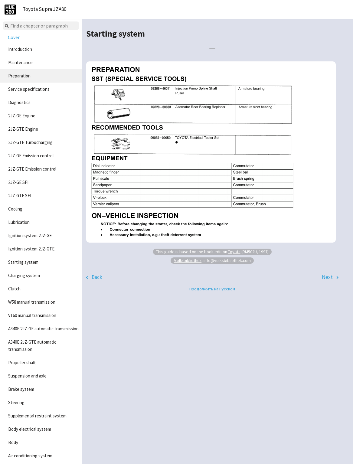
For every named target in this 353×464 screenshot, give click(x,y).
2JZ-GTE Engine (23, 129)
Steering (16, 402)
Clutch (14, 289)
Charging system (24, 275)
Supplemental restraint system (37, 416)
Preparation (19, 76)
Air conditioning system (30, 456)
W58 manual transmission (31, 302)
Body (13, 442)
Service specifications (29, 89)
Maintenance (20, 62)
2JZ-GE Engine (21, 116)
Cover (14, 37)
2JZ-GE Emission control (31, 155)
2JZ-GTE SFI (19, 195)
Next (327, 277)
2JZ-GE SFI (18, 182)
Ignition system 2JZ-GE (30, 235)
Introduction (20, 49)
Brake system (21, 389)
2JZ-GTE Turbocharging (30, 142)
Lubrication (19, 222)
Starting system (23, 262)
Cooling (15, 209)
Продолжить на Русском (212, 289)
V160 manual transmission (32, 315)
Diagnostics (19, 102)
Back (97, 277)
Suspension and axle (27, 376)
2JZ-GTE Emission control (32, 169)
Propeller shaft (22, 362)
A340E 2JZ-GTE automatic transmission (32, 345)
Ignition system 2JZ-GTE (31, 249)
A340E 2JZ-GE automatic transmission (43, 329)
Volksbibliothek (187, 260)
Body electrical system (29, 429)
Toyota (234, 251)
